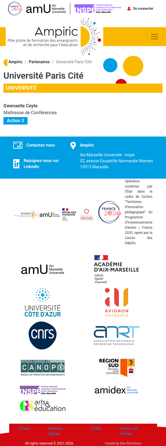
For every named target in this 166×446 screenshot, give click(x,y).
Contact (24, 429)
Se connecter (143, 9)
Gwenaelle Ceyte (20, 105)
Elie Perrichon (130, 443)
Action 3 (15, 120)
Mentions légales (55, 431)
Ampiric (16, 62)
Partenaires (39, 62)
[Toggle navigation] (155, 36)
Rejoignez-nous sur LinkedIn (41, 163)
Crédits (96, 429)
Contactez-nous (40, 145)
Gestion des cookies (129, 431)
